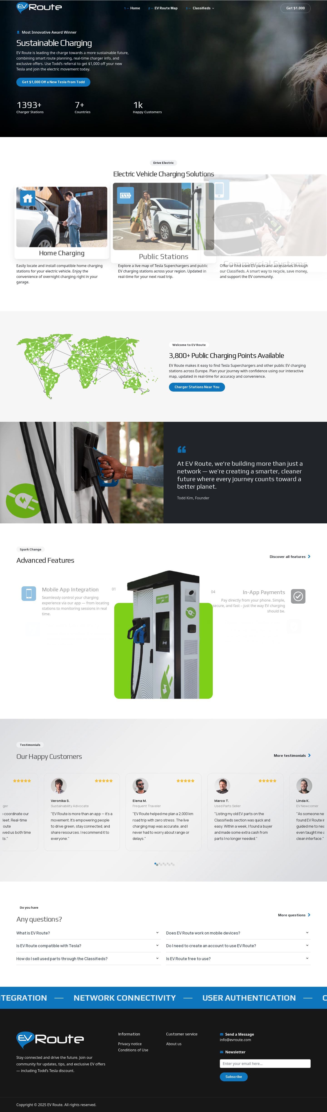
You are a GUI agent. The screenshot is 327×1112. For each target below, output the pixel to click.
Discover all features (284, 557)
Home (135, 8)
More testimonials (290, 755)
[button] (155, 888)
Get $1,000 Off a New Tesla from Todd (53, 82)
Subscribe (233, 1077)
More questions (289, 915)
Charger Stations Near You (197, 387)
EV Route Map (166, 8)
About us (173, 1043)
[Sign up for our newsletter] (265, 1063)
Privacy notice (130, 1043)
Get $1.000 (295, 8)
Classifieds (202, 8)
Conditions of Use (133, 1049)
